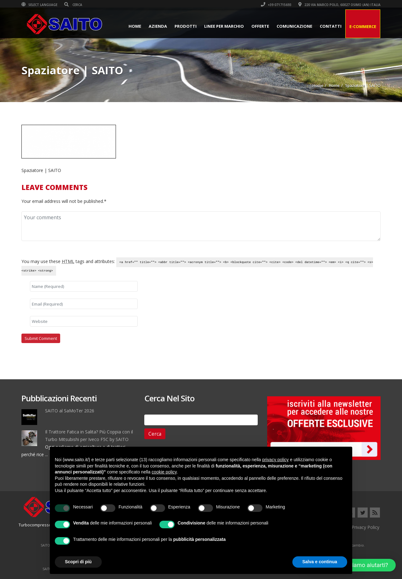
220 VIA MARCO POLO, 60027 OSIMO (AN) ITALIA (339, 5)
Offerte (260, 26)
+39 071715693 (276, 5)
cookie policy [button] (164, 471)
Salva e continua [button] (319, 561)
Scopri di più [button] (78, 561)
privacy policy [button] (275, 459)
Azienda (158, 26)
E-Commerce (362, 26)
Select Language (39, 5)
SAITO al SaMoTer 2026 (69, 411)
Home (135, 26)
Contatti (331, 26)
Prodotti (186, 26)
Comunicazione (294, 26)
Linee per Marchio (224, 26)
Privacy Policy (365, 527)
